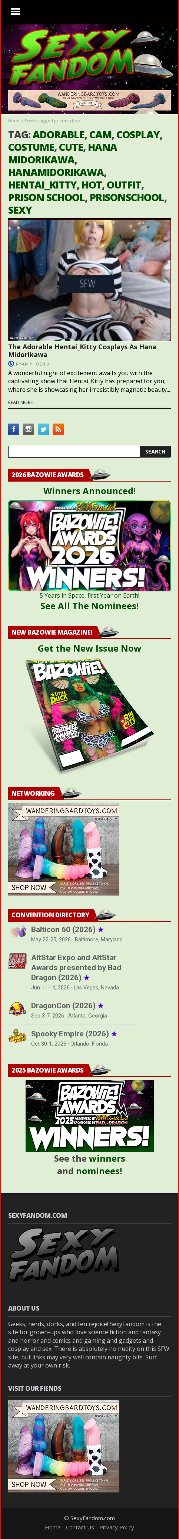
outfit (124, 184)
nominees (98, 1171)
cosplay (138, 134)
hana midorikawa (62, 153)
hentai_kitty (42, 184)
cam (100, 134)
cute (71, 147)
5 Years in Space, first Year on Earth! (89, 595)
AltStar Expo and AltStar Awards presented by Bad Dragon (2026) (76, 967)
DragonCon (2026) (67, 1005)
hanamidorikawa (56, 172)
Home (14, 121)
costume (31, 147)
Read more (20, 402)
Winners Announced (88, 491)
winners (107, 1158)
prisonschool (127, 197)
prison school (46, 197)
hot (92, 184)
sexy (20, 210)
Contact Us (80, 1527)
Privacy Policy (116, 1527)
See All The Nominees (88, 605)
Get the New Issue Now (90, 648)
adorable (58, 134)
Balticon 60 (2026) (67, 929)
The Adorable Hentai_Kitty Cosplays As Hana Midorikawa (82, 350)
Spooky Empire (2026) (74, 1033)
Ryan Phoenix (33, 364)
